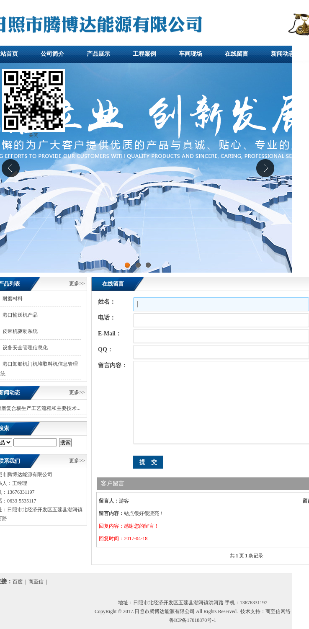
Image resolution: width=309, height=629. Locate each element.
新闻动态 (282, 54)
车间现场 (190, 54)
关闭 (33, 137)
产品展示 (98, 54)
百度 (18, 582)
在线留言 (236, 54)
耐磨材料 (13, 299)
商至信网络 (278, 611)
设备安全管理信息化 (25, 348)
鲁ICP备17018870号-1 (192, 620)
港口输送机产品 (20, 315)
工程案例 (144, 54)
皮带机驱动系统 (20, 331)
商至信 (36, 582)
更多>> (77, 283)
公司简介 (52, 54)
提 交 (148, 462)
